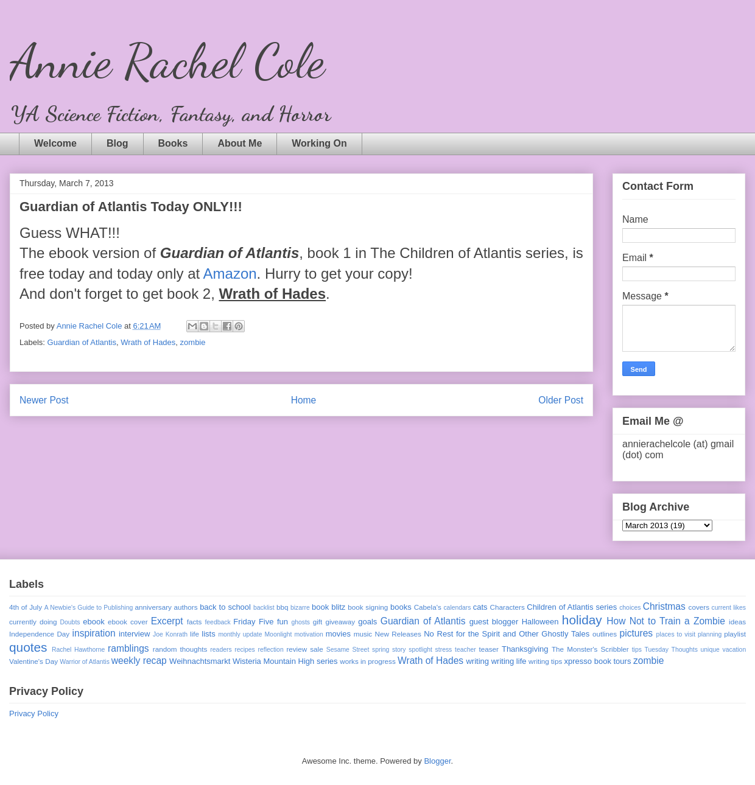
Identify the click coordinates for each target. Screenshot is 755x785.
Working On (319, 143)
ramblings (128, 648)
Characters (507, 607)
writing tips (545, 661)
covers (699, 607)
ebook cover (128, 622)
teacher (465, 649)
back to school (225, 607)
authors (186, 607)
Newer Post (44, 400)
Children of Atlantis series (572, 607)
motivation (308, 634)
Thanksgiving (525, 649)
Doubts (70, 622)
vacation (734, 649)
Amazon (230, 273)
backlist (264, 607)
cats (480, 607)
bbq (282, 607)
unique (710, 649)
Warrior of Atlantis (85, 661)
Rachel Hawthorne (78, 649)
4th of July (25, 607)
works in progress (368, 661)
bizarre (300, 607)
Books (173, 143)
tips (637, 649)
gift (318, 622)
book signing (368, 607)
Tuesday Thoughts (671, 649)
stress (443, 649)
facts (194, 622)
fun (282, 621)
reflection (271, 649)
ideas (737, 622)
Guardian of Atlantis (81, 342)
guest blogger (494, 621)
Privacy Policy (33, 713)
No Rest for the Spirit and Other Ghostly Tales (506, 633)
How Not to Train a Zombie (665, 621)
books (401, 607)
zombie (193, 342)
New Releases (398, 634)
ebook (93, 621)
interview (134, 633)
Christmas (664, 606)
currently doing (33, 622)
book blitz (328, 607)
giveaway (340, 622)
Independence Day (39, 634)
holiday (582, 620)
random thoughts (180, 649)
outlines (604, 634)
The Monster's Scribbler (590, 649)
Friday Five (253, 621)
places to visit (676, 634)
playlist (735, 634)
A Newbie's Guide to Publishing (88, 607)
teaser (488, 649)
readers (220, 649)
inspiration (94, 633)
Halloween (540, 621)
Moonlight (278, 634)
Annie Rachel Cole (167, 61)
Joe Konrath (170, 634)
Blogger (437, 761)
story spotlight (412, 649)
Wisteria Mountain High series (285, 661)
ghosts (300, 622)
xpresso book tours (597, 661)
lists (208, 633)
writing (477, 661)
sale (316, 649)
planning (710, 634)
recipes (244, 649)
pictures (636, 633)
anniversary (153, 607)
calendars (457, 607)
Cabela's (427, 607)
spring (380, 649)
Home (304, 400)
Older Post (560, 400)
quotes (28, 647)
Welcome (55, 143)
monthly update (240, 634)
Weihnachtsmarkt (199, 661)
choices (630, 607)
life (194, 634)
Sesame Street (348, 649)
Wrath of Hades (148, 342)
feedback (217, 622)
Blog (117, 143)
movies (338, 633)
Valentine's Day (33, 661)
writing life (509, 661)
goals (367, 621)
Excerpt (167, 621)
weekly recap (139, 660)
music (363, 634)
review (296, 649)
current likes (729, 607)
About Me (239, 143)
